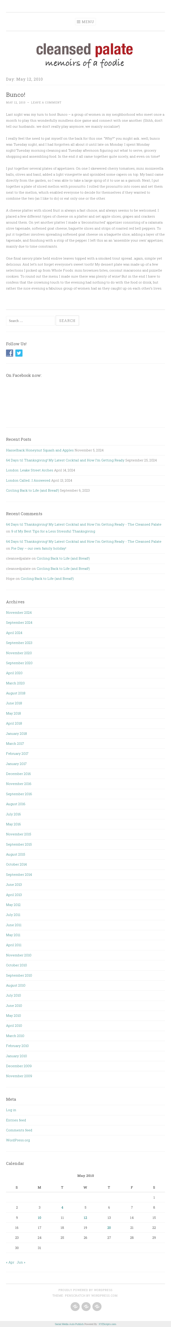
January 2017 (16, 763)
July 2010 (13, 995)
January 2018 (16, 733)
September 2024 (19, 622)
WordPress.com (104, 1295)
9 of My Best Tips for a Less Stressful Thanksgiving (53, 531)
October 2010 (16, 965)
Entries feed (16, 1120)
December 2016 (18, 773)
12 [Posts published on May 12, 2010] (85, 1217)
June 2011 (13, 925)
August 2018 (15, 693)
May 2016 (13, 824)
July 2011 (13, 914)
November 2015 (18, 834)
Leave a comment (46, 102)
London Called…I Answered (28, 480)
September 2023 (19, 642)
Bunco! (15, 94)
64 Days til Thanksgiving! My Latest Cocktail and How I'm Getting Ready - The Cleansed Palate (83, 524)
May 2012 (13, 904)
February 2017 (17, 753)
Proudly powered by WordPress (85, 1290)
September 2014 (19, 874)
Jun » (21, 1262)
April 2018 (14, 723)
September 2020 (19, 663)
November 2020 (19, 653)
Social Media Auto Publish (69, 1324)
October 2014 (16, 864)
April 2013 (14, 894)
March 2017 (15, 743)
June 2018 (14, 703)
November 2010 (18, 955)
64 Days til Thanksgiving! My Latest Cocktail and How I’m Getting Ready (65, 460)
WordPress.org (18, 1140)
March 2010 (15, 1035)
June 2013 (14, 884)
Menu (88, 21)
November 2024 (19, 612)
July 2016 (13, 814)
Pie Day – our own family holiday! (38, 548)
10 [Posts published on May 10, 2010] (39, 1217)
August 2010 (15, 985)
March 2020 (15, 683)
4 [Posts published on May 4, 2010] (62, 1207)
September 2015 (19, 844)
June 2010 (14, 1005)
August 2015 (15, 854)
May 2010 (13, 1015)
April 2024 (14, 632)
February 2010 (17, 1045)
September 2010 (19, 975)
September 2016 (19, 794)
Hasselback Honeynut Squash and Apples (40, 450)
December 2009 (19, 1066)
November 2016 (18, 783)
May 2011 (13, 935)
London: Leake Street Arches (29, 470)
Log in (11, 1110)
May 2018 (13, 713)
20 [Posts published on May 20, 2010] (109, 1227)
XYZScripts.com (107, 1324)
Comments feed (19, 1130)
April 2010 (14, 1025)
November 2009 (19, 1076)
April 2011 (13, 945)
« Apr (10, 1262)
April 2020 (14, 673)
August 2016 (15, 804)
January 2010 (16, 1056)
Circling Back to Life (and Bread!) (32, 490)
